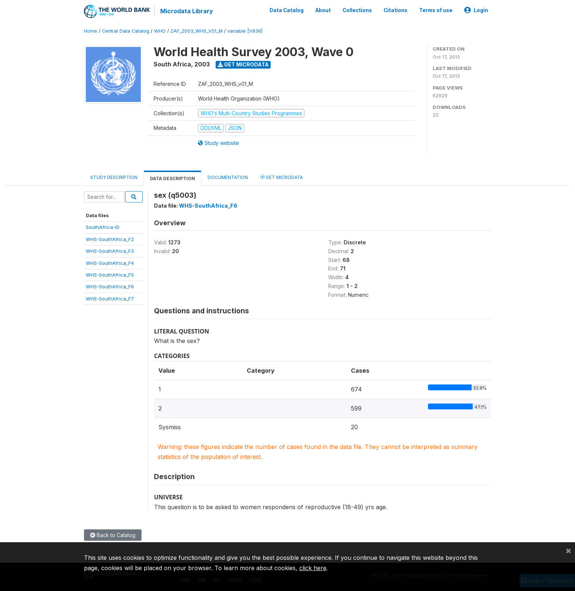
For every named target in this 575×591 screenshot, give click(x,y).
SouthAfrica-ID (103, 227)
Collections (357, 10)
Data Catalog (287, 10)
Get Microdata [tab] (281, 177)
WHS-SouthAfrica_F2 (110, 239)
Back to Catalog (112, 535)
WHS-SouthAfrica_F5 (110, 275)
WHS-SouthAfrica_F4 (110, 263)
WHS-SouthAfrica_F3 (110, 251)
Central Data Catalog (125, 31)
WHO (160, 31)
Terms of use (436, 10)
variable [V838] (245, 31)
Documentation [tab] (228, 177)
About (323, 10)
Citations (395, 10)
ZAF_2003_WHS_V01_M (197, 31)
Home (90, 31)
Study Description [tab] (114, 177)
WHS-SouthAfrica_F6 (110, 286)
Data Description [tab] (172, 178)
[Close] (568, 550)
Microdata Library (186, 11)
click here (312, 568)
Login (476, 10)
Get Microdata (243, 64)
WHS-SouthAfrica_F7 (110, 299)
